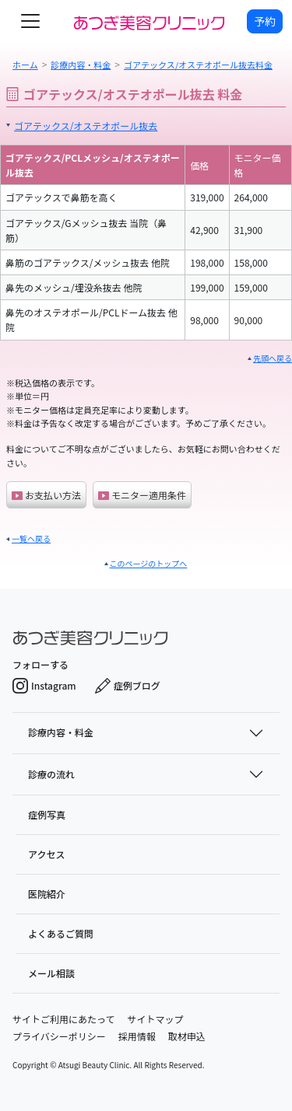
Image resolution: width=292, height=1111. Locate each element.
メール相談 (51, 973)
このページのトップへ (149, 563)
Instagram (44, 686)
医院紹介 (46, 893)
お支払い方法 (46, 494)
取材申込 (187, 1036)
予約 (265, 21)
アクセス (46, 854)
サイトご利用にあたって (63, 1018)
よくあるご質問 (60, 933)
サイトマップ (155, 1018)
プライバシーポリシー (59, 1036)
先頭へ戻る (272, 358)
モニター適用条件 (142, 494)
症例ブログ (127, 686)
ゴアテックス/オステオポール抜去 (85, 125)
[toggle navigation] (30, 21)
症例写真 (46, 814)
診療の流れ (51, 774)
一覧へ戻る (31, 538)
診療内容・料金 (60, 732)
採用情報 (137, 1036)
